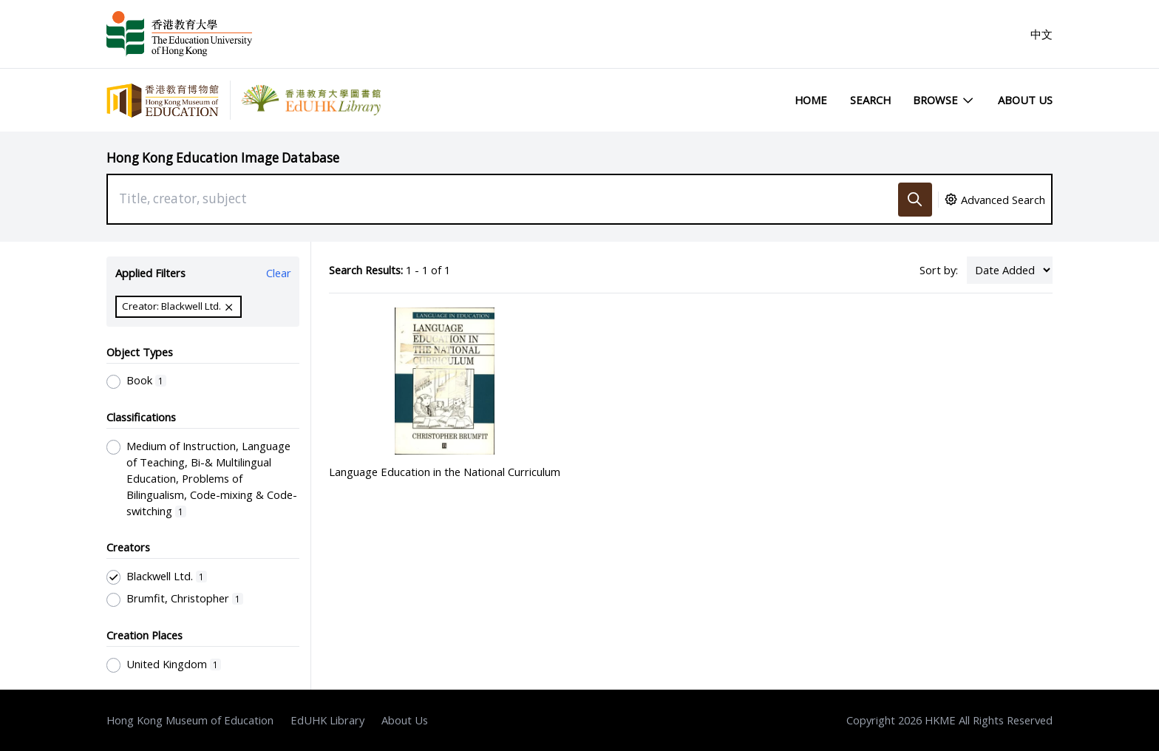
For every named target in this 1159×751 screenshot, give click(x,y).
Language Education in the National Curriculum (444, 471)
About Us (1025, 99)
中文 (1041, 34)
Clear (278, 272)
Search (870, 99)
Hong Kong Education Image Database (222, 157)
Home (811, 99)
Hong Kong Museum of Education (189, 720)
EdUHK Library (327, 720)
